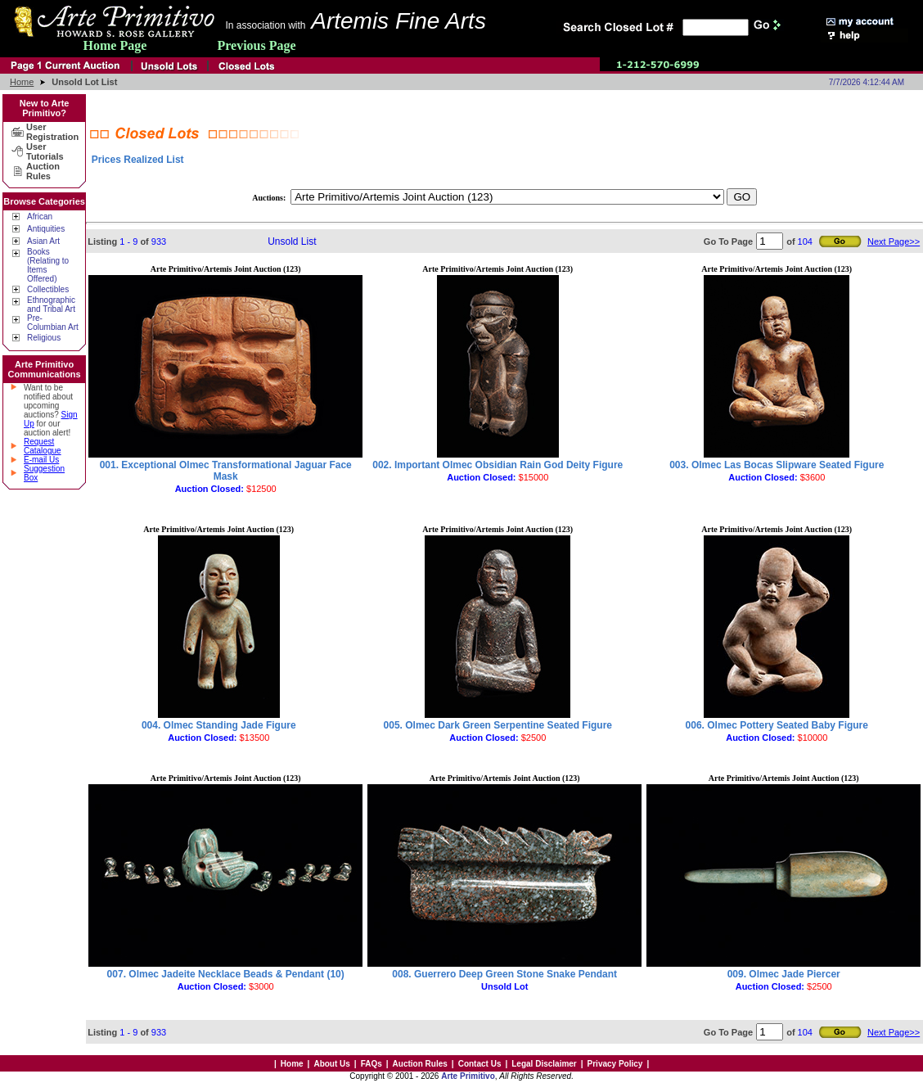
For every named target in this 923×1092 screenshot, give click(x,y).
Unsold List (292, 241)
